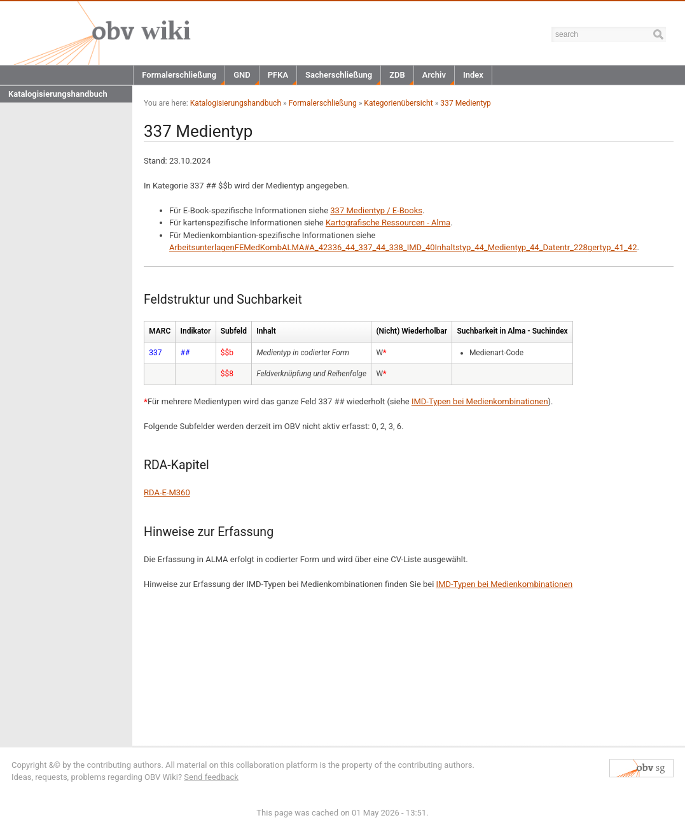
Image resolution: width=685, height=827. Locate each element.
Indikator (196, 331)
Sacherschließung (338, 75)
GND (242, 75)
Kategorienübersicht (398, 103)
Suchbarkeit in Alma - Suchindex (512, 331)
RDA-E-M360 (167, 492)
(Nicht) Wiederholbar (411, 331)
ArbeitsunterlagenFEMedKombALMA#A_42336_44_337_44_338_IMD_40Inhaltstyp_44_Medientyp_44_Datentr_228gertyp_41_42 (403, 247)
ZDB (397, 75)
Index (473, 75)
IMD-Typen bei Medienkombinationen (480, 401)
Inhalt (265, 331)
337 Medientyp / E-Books (376, 210)
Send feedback (211, 777)
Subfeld (234, 331)
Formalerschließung (179, 75)
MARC (159, 331)
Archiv (434, 75)
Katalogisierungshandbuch (57, 94)
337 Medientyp (465, 103)
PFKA (278, 75)
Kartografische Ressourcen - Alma (388, 222)
